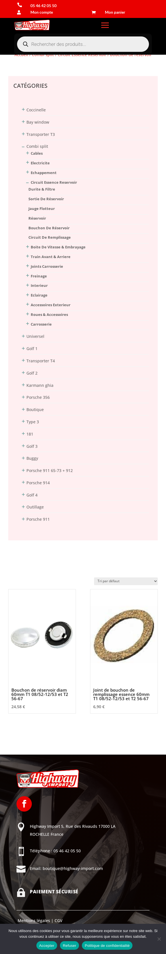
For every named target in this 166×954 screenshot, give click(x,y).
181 (29, 434)
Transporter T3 (40, 134)
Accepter (46, 945)
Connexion (18, 66)
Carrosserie (41, 324)
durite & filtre (41, 189)
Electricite (40, 163)
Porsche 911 (38, 519)
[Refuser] (159, 939)
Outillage (35, 507)
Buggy (32, 458)
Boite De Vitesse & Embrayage (58, 247)
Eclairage (39, 295)
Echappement (44, 172)
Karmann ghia (39, 385)
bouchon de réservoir (49, 227)
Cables (37, 153)
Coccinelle (36, 110)
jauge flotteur (41, 208)
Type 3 (32, 421)
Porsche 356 (38, 397)
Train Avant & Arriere (50, 256)
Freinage (39, 276)
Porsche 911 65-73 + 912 (49, 470)
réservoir (37, 218)
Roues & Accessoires (49, 314)
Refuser (69, 945)
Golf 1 (32, 348)
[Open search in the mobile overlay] (83, 44)
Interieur (39, 285)
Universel (35, 336)
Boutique (35, 409)
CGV (58, 920)
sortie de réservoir (46, 198)
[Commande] (126, 581)
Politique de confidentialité (107, 945)
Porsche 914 (38, 482)
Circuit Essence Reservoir (54, 182)
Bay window (37, 122)
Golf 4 (32, 495)
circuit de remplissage (49, 237)
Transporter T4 (40, 360)
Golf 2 (32, 373)
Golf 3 (32, 446)
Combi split (37, 146)
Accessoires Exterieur (50, 304)
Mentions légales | (34, 920)
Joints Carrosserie (47, 266)
